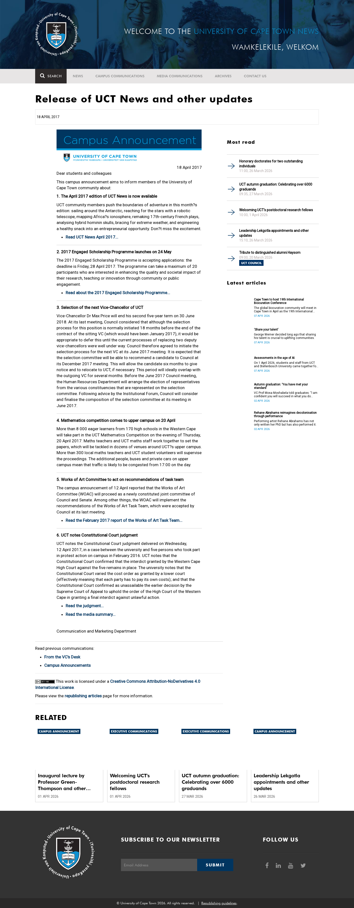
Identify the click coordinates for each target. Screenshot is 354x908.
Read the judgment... (85, 605)
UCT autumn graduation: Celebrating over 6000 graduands (275, 186)
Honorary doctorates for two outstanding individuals (271, 163)
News (78, 76)
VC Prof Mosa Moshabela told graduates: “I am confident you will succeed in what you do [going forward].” (285, 394)
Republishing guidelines (218, 903)
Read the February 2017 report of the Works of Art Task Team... (124, 520)
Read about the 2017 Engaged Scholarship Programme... (118, 292)
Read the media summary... (91, 614)
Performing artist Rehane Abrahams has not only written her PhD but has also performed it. (285, 422)
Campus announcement (59, 731)
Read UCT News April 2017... (92, 237)
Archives (223, 76)
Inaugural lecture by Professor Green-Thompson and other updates (62, 782)
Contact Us (255, 76)
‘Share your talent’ (266, 329)
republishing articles (83, 695)
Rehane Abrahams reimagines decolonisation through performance (285, 414)
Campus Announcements (67, 665)
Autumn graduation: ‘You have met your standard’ (281, 386)
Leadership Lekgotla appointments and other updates (274, 233)
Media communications (180, 76)
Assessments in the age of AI (274, 358)
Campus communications (120, 76)
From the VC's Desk (62, 656)
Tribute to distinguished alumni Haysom (269, 253)
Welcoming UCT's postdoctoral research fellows (276, 210)
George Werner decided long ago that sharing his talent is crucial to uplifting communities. (285, 336)
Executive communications (134, 731)
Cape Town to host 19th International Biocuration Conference (279, 301)
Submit (215, 864)
